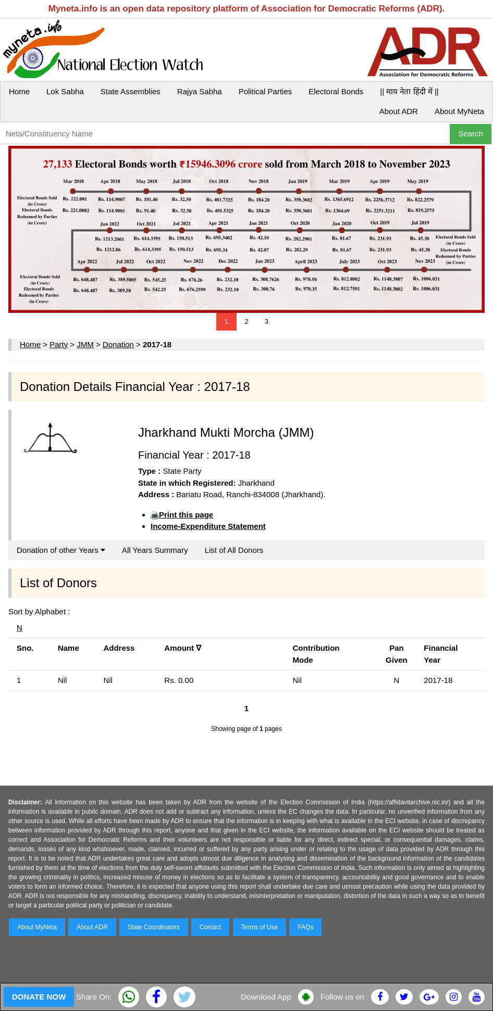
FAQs (305, 927)
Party (59, 344)
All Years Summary (155, 550)
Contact (210, 927)
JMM (85, 344)
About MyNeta (459, 111)
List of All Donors (234, 550)
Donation (118, 344)
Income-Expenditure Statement (208, 526)
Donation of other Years (61, 550)
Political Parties (265, 91)
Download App (266, 996)
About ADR (398, 111)
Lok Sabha (65, 91)
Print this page (186, 514)
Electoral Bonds (336, 91)
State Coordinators (154, 927)
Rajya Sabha (199, 91)
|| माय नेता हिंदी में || (409, 91)
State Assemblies (131, 91)
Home (19, 91)
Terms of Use (259, 927)
